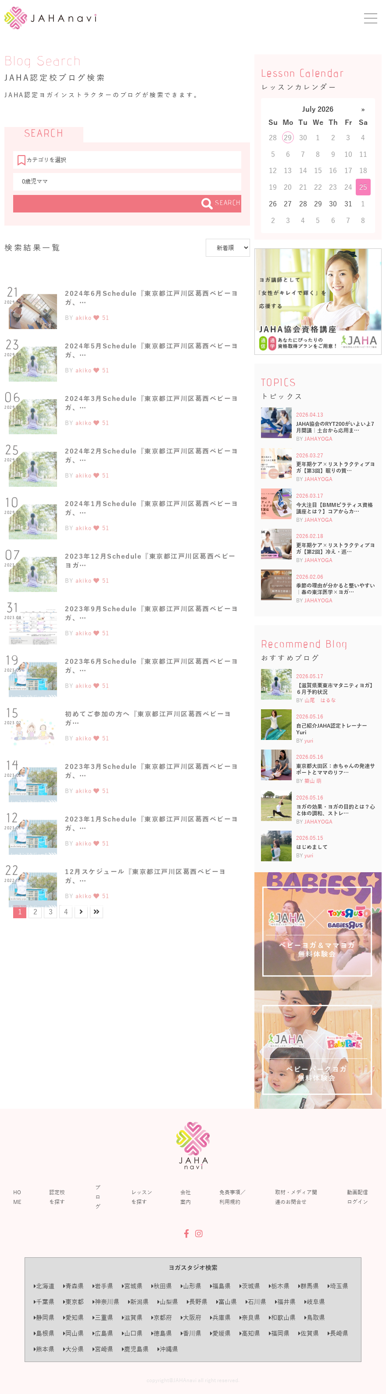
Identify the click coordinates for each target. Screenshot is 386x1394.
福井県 (285, 1302)
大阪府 (191, 1317)
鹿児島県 (135, 1349)
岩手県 (103, 1286)
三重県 (103, 1317)
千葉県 (44, 1302)
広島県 (103, 1333)
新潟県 (138, 1302)
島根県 (44, 1333)
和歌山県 (282, 1317)
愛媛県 (220, 1333)
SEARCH (221, 203)
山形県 (191, 1286)
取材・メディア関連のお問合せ (296, 1197)
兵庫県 (220, 1317)
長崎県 (338, 1333)
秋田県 (161, 1286)
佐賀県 (308, 1333)
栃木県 (279, 1286)
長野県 (197, 1302)
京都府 (161, 1317)
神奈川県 (106, 1302)
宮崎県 (103, 1349)
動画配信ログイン (357, 1197)
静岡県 (44, 1317)
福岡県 (279, 1333)
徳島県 (161, 1333)
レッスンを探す (141, 1197)
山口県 (132, 1333)
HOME (17, 1197)
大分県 (73, 1349)
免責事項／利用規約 (232, 1197)
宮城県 (132, 1286)
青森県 (73, 1286)
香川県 (191, 1333)
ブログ (97, 1197)
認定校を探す (57, 1197)
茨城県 (249, 1286)
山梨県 (167, 1302)
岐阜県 (314, 1302)
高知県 (249, 1333)
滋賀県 (132, 1317)
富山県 (226, 1302)
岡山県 (73, 1333)
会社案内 (185, 1197)
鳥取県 (314, 1317)
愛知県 (73, 1317)
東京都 (73, 1302)
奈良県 (249, 1317)
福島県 (220, 1286)
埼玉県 (338, 1286)
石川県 (256, 1302)
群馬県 (308, 1286)
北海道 (44, 1286)
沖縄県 (167, 1349)
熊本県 (44, 1349)
